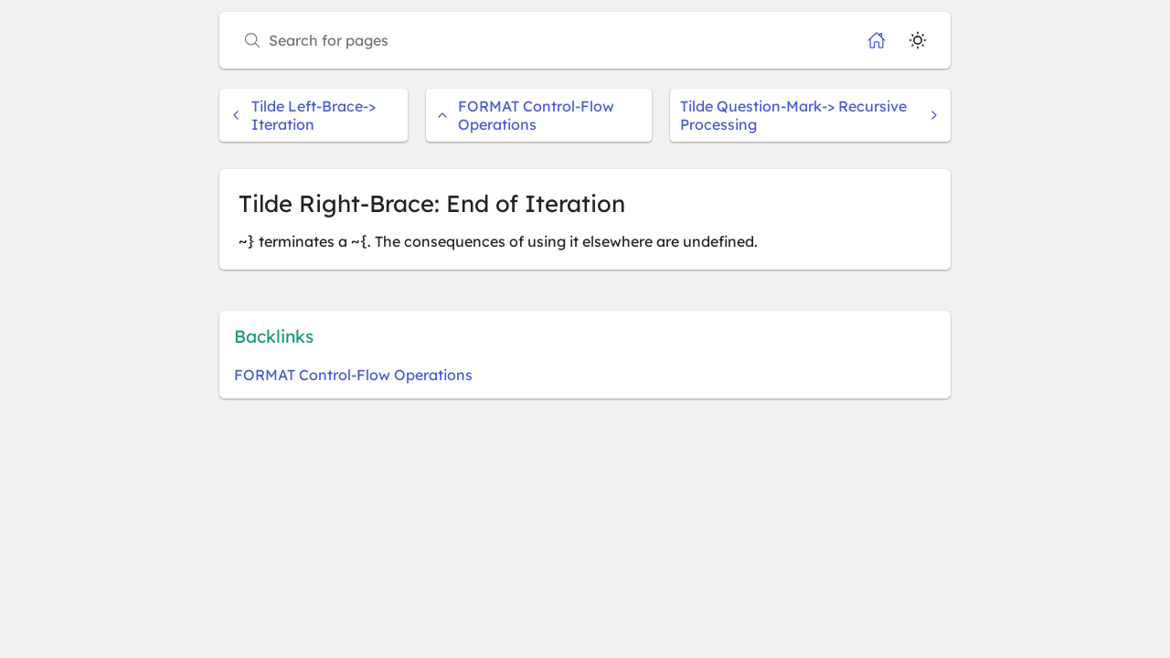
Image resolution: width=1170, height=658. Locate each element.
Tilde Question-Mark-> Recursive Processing (810, 115)
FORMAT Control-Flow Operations (525, 115)
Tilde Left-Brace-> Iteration (302, 115)
